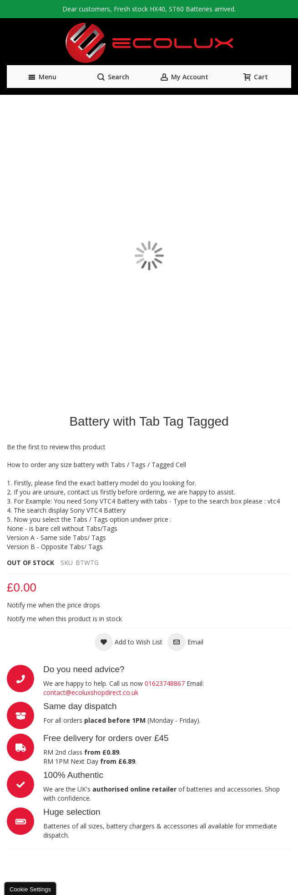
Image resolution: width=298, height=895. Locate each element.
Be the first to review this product (56, 446)
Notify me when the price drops (53, 605)
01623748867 (165, 683)
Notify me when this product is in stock (64, 618)
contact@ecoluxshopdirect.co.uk (90, 692)
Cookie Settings (30, 889)
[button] (128, 642)
